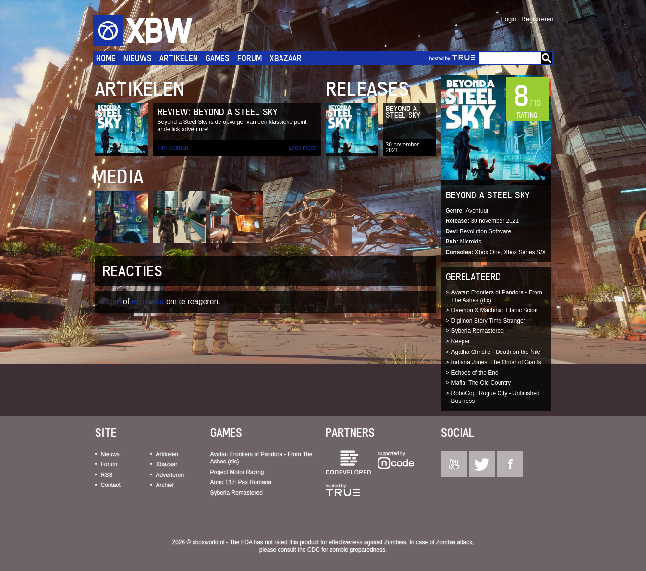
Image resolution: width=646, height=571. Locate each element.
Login (509, 19)
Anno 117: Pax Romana (240, 482)
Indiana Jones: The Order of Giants (496, 362)
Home (106, 58)
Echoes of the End (475, 372)
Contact (111, 485)
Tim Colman (173, 148)
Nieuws (137, 58)
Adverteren (170, 475)
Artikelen (178, 58)
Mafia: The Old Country (481, 382)
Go (546, 58)
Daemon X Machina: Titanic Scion (494, 310)
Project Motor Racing (237, 472)
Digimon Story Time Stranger (488, 320)
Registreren (537, 19)
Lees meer (302, 148)
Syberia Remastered (477, 331)
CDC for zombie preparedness (346, 550)
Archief (165, 485)
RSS (107, 475)
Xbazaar (285, 58)
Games (218, 58)
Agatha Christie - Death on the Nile (495, 352)
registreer (148, 301)
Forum (249, 58)
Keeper (460, 341)
